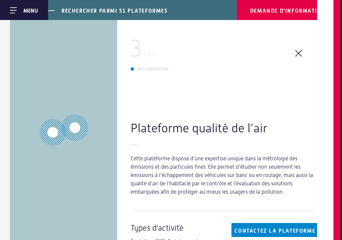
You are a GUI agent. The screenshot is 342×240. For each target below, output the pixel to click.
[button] (74, 127)
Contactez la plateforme (274, 231)
